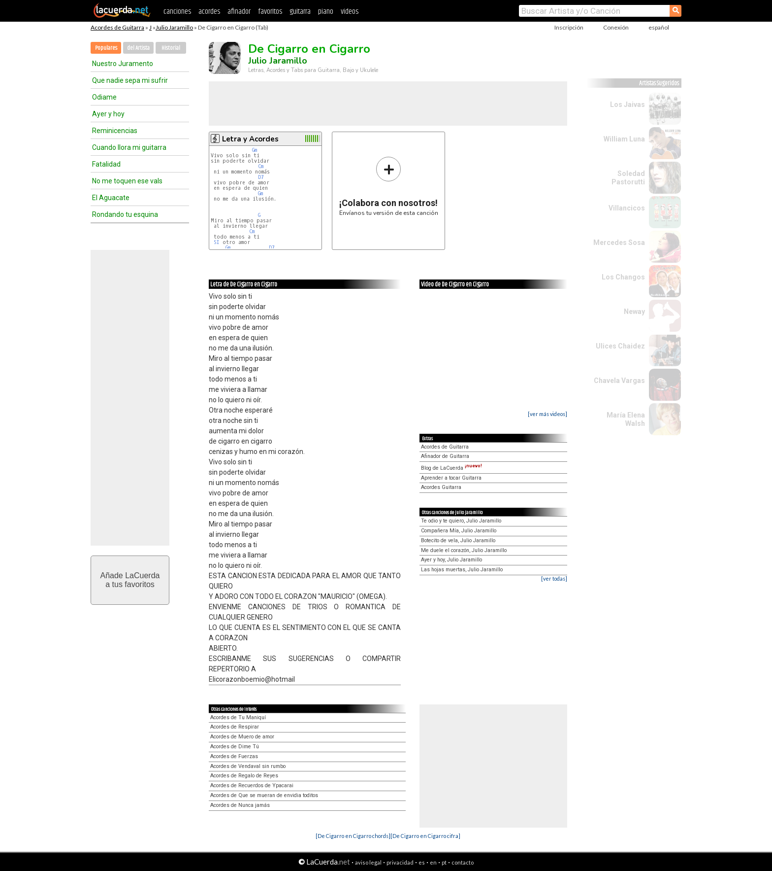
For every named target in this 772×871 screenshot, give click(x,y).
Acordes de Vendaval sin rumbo (248, 766)
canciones (177, 11)
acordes (209, 11)
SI (217, 242)
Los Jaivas (627, 104)
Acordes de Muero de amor (242, 736)
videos (349, 11)
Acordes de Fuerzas (234, 756)
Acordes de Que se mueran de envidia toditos (264, 795)
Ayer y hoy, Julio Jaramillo (451, 560)
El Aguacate (110, 198)
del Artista (138, 48)
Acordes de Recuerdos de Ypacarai (251, 785)
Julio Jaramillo (174, 27)
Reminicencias (114, 131)
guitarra (300, 11)
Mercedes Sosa (619, 242)
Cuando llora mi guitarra (129, 147)
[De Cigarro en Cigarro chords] (353, 836)
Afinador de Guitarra (445, 456)
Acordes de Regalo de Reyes (244, 775)
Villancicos (627, 208)
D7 (261, 177)
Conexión (616, 27)
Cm (260, 166)
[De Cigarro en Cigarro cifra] (425, 836)
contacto (462, 862)
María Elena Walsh (626, 419)
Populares (106, 48)
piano (325, 11)
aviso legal (368, 862)
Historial (170, 48)
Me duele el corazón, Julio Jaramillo (464, 550)
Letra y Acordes (250, 139)
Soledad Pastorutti (628, 178)
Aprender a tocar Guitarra (451, 478)
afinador (239, 11)
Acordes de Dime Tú (234, 746)
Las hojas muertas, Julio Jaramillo (462, 569)
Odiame (104, 97)
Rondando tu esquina (125, 214)
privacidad (400, 862)
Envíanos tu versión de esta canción (388, 186)
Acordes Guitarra (441, 487)
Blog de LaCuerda (451, 468)
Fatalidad (106, 164)
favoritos (270, 11)
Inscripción (568, 27)
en (433, 862)
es (421, 862)
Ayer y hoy (108, 114)
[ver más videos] (547, 414)
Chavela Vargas (619, 380)
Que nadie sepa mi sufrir (130, 80)
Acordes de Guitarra (117, 27)
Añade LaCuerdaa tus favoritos (130, 580)
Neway (634, 311)
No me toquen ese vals (127, 181)
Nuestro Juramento (122, 64)
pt (444, 862)
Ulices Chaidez (620, 346)
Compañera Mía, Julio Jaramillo (458, 530)
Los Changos (623, 277)
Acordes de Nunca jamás (240, 805)
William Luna (624, 139)
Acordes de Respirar (234, 727)
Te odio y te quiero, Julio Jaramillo (461, 521)
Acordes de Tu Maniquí (238, 717)
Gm (254, 150)
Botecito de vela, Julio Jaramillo (458, 540)
